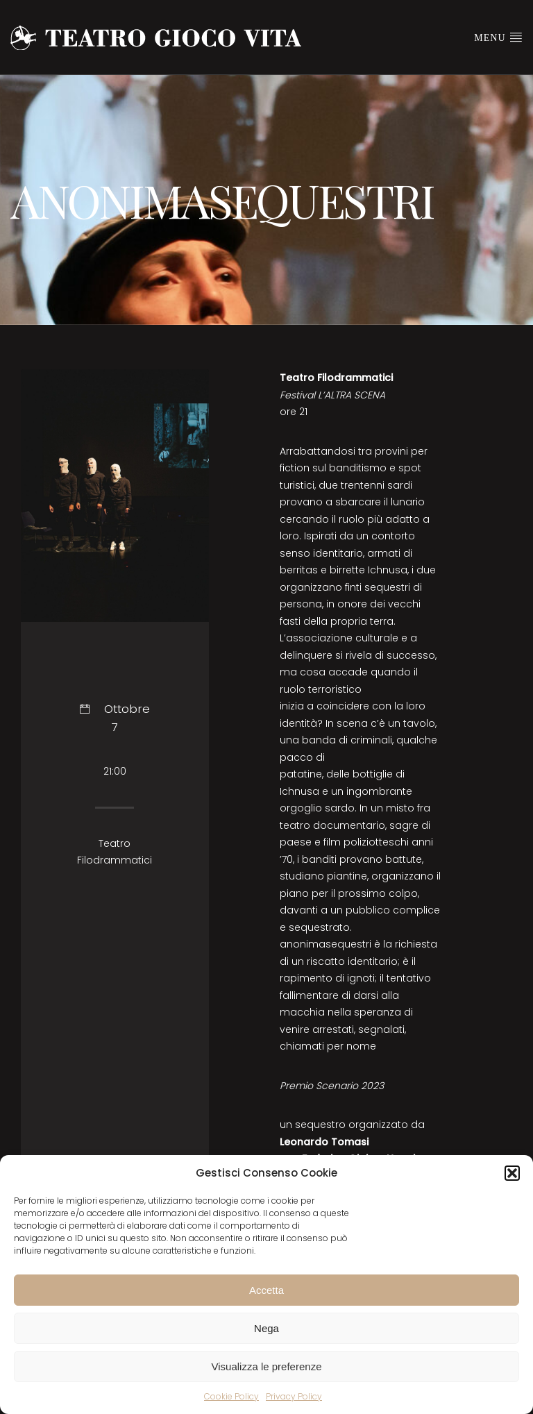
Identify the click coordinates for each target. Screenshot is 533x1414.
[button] (512, 1173)
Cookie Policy (231, 1396)
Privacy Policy (294, 1396)
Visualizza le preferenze (267, 1366)
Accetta (266, 1290)
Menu (498, 37)
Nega (266, 1328)
